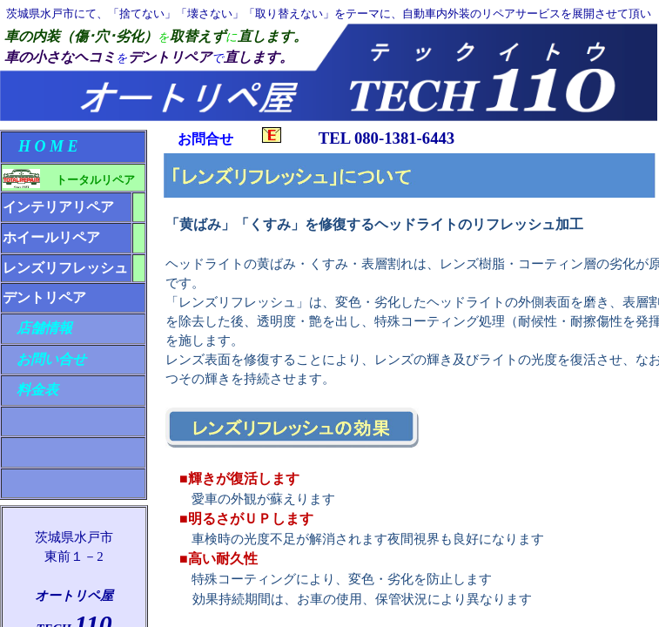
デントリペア (44, 297)
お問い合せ (44, 359)
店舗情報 (37, 327)
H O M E (40, 146)
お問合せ (230, 138)
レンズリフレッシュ (65, 267)
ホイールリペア (51, 237)
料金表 (30, 389)
